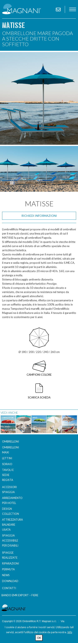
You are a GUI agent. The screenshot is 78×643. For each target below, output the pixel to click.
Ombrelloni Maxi (10, 450)
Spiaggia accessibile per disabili (10, 540)
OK (39, 637)
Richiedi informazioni (39, 215)
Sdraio (7, 464)
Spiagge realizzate (9, 555)
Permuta (8, 569)
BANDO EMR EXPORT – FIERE (19, 595)
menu (72, 9)
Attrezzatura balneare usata (11, 524)
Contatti (9, 588)
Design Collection (10, 511)
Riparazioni (10, 563)
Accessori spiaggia (9, 489)
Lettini (7, 458)
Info (69, 632)
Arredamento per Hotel (11, 500)
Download (10, 581)
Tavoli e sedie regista (8, 475)
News (6, 575)
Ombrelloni (10, 441)
